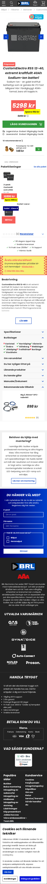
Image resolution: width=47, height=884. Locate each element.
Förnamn (8, 521)
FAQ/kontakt (32, 782)
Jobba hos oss (11, 814)
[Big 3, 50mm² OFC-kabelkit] (32, 399)
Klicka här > (28, 266)
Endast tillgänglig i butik (31, 134)
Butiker (7, 783)
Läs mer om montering (23, 481)
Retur (28, 795)
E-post (7, 510)
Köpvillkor (30, 789)
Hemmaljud (14, 541)
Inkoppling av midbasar (11, 798)
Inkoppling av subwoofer (11, 791)
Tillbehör (15, 9)
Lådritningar (10, 808)
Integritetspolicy (34, 786)
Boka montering (12, 786)
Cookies (29, 779)
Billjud (4, 9)
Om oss (29, 792)
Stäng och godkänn (30, 879)
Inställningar (10, 879)
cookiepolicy (8, 855)
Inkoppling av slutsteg (11, 804)
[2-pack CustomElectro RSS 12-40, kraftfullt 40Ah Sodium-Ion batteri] (8, 188)
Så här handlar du (33, 803)
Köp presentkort (12, 811)
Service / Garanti (34, 798)
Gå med (23, 551)
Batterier (27, 9)
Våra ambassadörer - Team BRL (15, 820)
